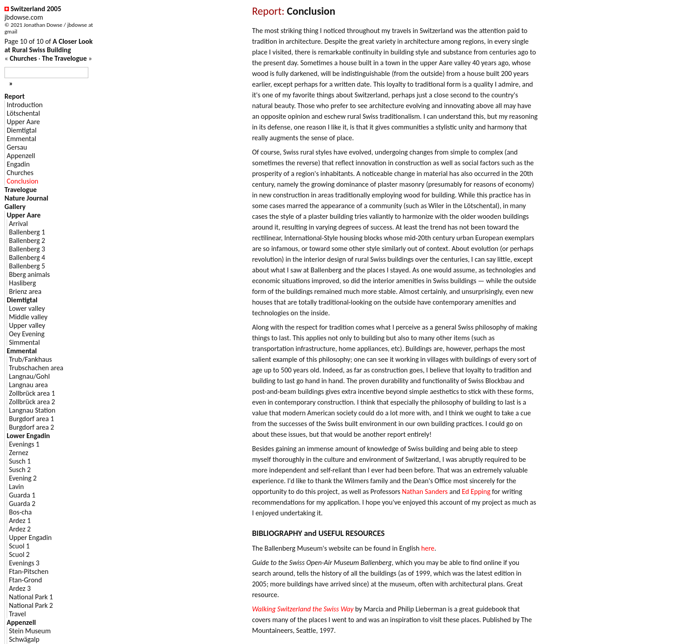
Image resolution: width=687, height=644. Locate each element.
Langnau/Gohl (29, 376)
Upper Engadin (30, 537)
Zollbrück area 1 (32, 393)
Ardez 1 (20, 520)
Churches (23, 58)
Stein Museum (30, 631)
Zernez (18, 452)
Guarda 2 (22, 503)
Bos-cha (20, 512)
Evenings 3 (24, 563)
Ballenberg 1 (27, 232)
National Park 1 (31, 597)
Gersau (17, 147)
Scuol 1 (19, 546)
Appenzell (21, 155)
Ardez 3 (20, 588)
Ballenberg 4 (27, 257)
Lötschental (23, 113)
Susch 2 (20, 469)
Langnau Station (32, 410)
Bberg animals (29, 274)
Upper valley (27, 325)
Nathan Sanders (425, 491)
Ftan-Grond (25, 580)
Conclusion (22, 181)
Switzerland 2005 (36, 8)
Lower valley (27, 308)
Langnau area (28, 385)
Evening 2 (23, 478)
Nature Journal (26, 198)
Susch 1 (20, 461)
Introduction (25, 104)
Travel (17, 614)
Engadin (18, 164)
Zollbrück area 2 (32, 401)
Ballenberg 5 (27, 266)
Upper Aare (23, 121)
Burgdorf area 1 (31, 418)
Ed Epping (476, 491)
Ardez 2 (20, 529)
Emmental (21, 138)
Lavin (16, 486)
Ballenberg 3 (27, 249)
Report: (268, 10)
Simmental (24, 342)
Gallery (14, 206)
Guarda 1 (22, 495)
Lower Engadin (28, 435)
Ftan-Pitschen (29, 571)
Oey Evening (27, 334)
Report (14, 96)
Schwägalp (24, 639)
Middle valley (28, 317)
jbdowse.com (23, 17)
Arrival (18, 223)
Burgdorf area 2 (31, 427)
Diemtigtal (22, 130)
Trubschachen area (36, 368)
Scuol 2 (19, 554)
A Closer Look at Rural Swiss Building (48, 45)
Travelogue (20, 189)
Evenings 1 (24, 444)
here (428, 548)
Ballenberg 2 (27, 240)
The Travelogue (64, 58)
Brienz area (25, 291)
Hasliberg (22, 283)
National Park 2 (31, 605)
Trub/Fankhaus (30, 359)
